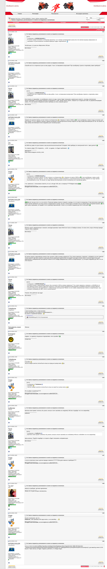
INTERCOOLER (14, 63)
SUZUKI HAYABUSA (26, 18)
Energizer (11, 334)
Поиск (99, 22)
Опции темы (100, 29)
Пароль (87, 19)
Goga (10, 172)
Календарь (63, 22)
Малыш (27, 327)
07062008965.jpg (32, 317)
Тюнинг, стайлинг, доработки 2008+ (39, 18)
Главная (20, 13)
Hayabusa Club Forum (15, 18)
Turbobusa (12, 308)
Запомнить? (100, 18)
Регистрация (35, 13)
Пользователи (54, 13)
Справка (30, 22)
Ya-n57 (10, 486)
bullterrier (11, 408)
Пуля (10, 34)
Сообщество (46, 22)
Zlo (9, 143)
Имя (87, 17)
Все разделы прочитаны (82, 13)
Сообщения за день (83, 22)
